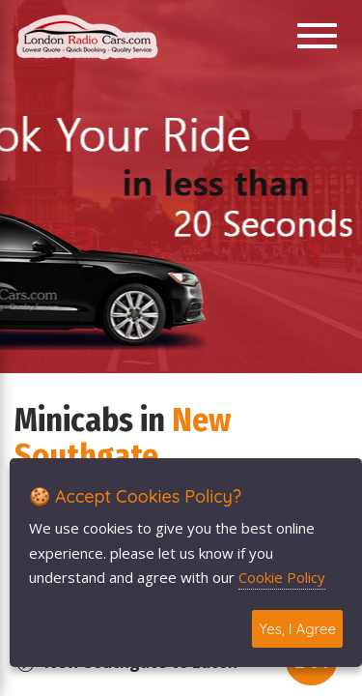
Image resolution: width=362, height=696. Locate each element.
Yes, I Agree (297, 629)
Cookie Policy (281, 577)
